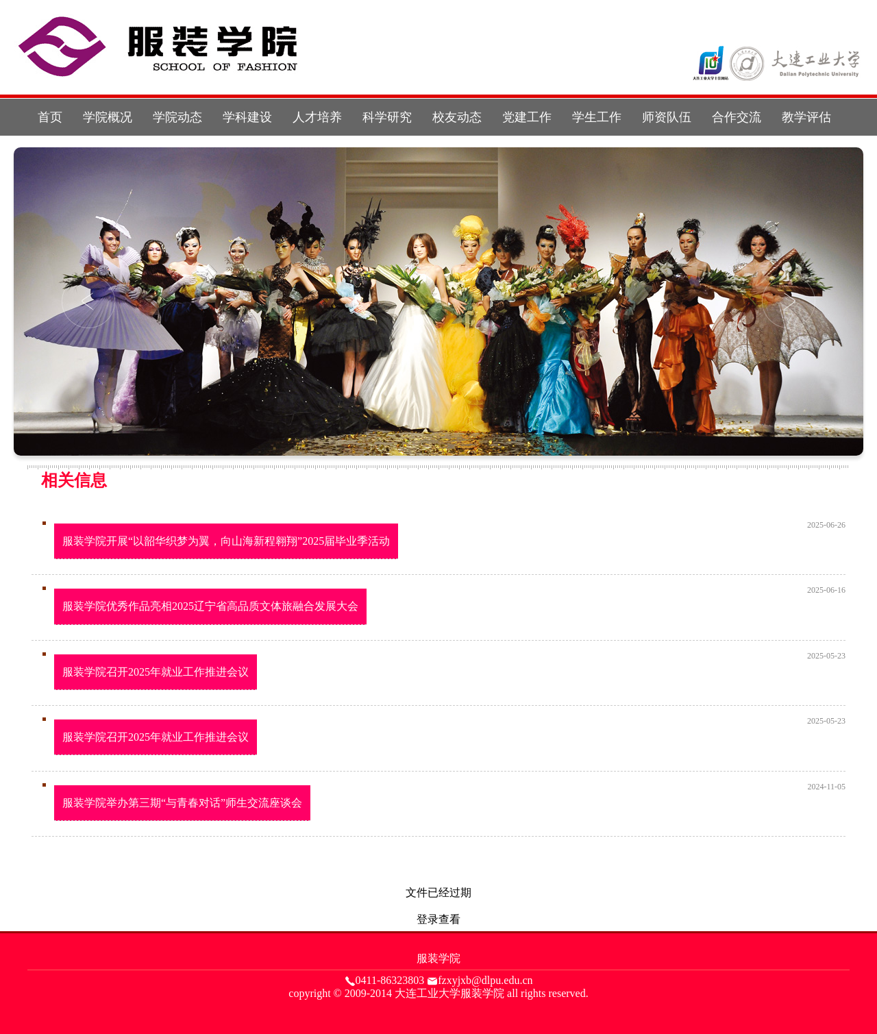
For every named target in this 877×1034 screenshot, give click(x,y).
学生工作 (596, 117)
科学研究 (387, 117)
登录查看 (438, 919)
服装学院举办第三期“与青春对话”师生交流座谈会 (182, 803)
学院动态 (177, 117)
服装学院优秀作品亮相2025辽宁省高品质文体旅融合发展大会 (210, 606)
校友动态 (457, 117)
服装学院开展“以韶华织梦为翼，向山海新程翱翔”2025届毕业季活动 (226, 541)
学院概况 (107, 117)
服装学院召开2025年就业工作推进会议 (155, 672)
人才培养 (317, 117)
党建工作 (527, 117)
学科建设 (247, 117)
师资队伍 (666, 117)
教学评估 (806, 117)
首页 (50, 117)
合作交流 (736, 117)
